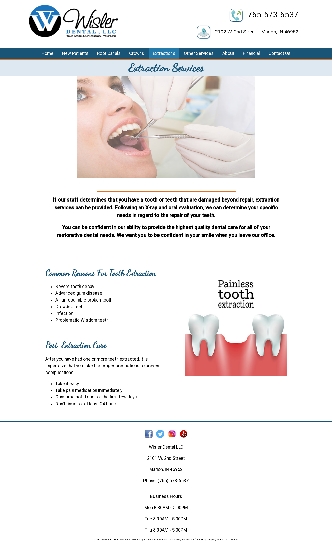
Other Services (199, 53)
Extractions (164, 53)
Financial (251, 53)
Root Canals (109, 53)
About (228, 53)
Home (47, 53)
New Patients (75, 53)
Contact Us (280, 53)
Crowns (136, 53)
